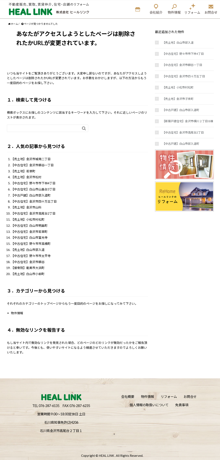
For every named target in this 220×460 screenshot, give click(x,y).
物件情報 (17, 313)
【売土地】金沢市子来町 (178, 98)
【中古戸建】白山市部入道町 (31, 195)
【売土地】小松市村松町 (28, 219)
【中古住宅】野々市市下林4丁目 (33, 183)
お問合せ (190, 396)
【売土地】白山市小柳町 (28, 274)
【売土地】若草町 (23, 171)
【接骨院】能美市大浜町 (28, 268)
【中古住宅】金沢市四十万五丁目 (34, 201)
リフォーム (169, 396)
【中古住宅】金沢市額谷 (28, 262)
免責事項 (181, 405)
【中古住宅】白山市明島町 (29, 225)
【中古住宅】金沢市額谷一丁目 (32, 165)
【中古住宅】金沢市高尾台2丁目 (33, 213)
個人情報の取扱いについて (149, 405)
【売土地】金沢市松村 (26, 177)
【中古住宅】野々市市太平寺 (31, 256)
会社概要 (127, 396)
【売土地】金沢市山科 (26, 207)
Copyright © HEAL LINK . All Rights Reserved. (112, 455)
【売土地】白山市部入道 (28, 250)
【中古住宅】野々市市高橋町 (31, 243)
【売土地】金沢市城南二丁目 (31, 159)
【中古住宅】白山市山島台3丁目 (33, 189)
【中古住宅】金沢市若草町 (29, 231)
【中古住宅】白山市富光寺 (29, 237)
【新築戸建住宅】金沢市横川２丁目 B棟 (187, 121)
